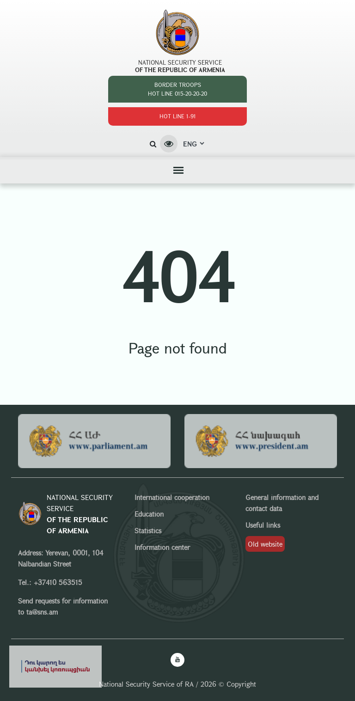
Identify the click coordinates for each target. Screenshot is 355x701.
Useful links (262, 525)
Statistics (148, 530)
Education (149, 513)
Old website (265, 544)
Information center (162, 547)
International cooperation (172, 497)
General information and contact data (281, 503)
